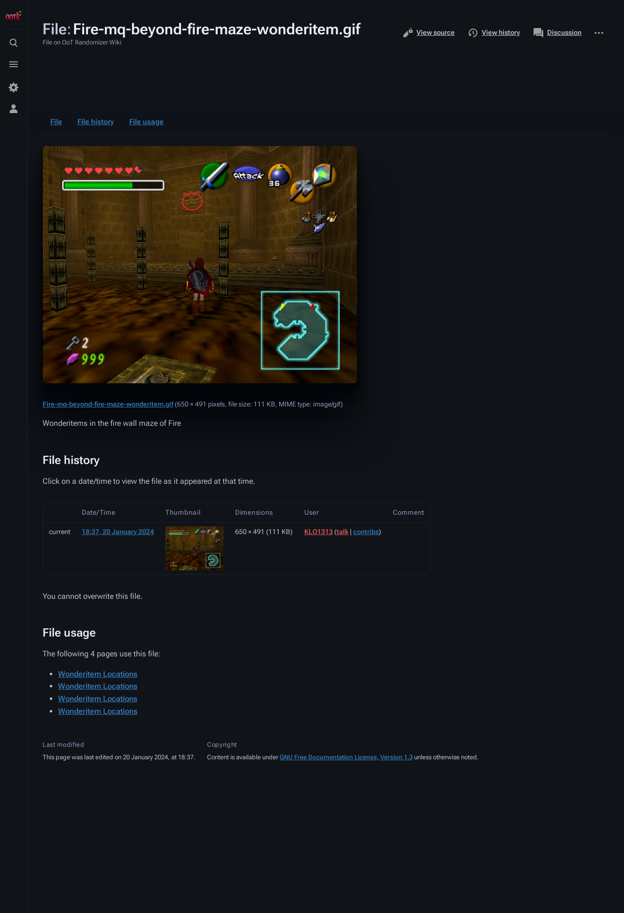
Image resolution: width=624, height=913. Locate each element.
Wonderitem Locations (97, 674)
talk (342, 532)
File (56, 121)
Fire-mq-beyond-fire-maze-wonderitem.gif (108, 404)
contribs (366, 532)
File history (95, 121)
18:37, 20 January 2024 (118, 532)
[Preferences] (13, 87)
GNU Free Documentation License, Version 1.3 (346, 757)
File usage (146, 121)
